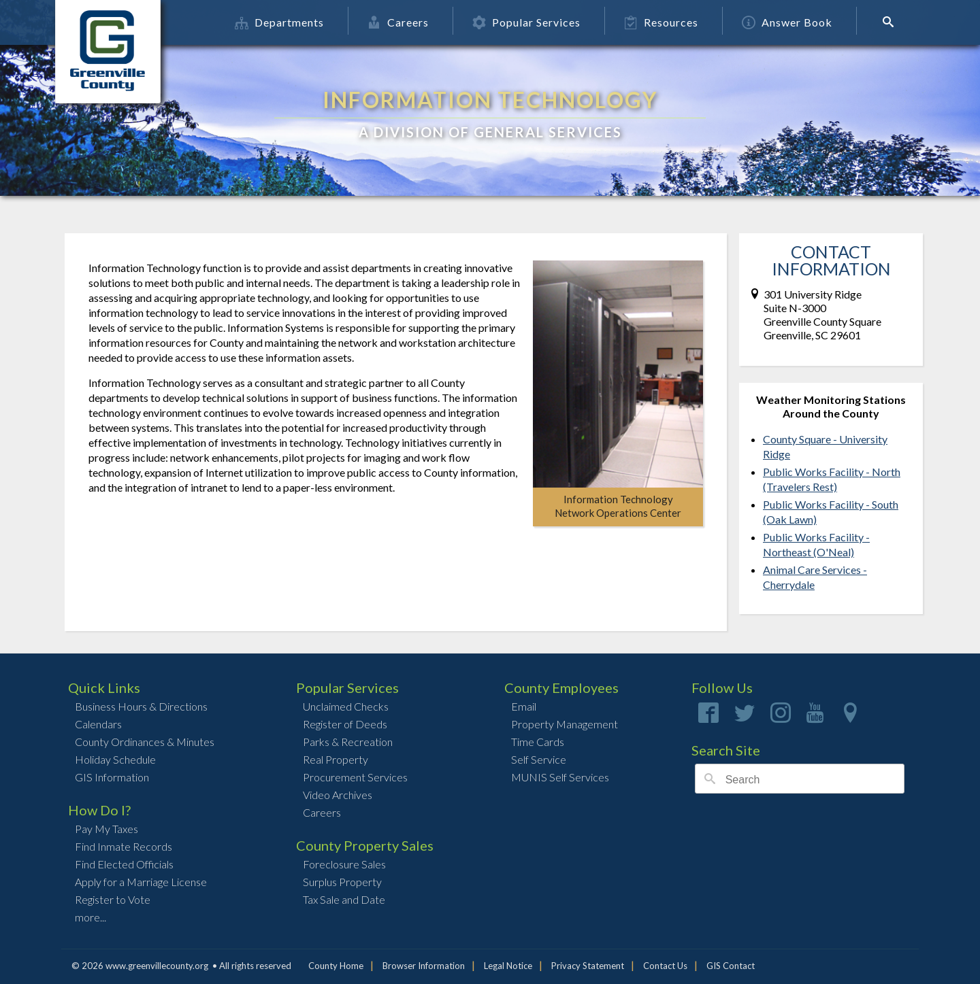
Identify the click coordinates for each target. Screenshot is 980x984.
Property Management (564, 723)
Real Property (335, 759)
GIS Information (112, 776)
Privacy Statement (587, 965)
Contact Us (665, 965)
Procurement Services (355, 776)
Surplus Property (342, 881)
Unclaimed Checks (346, 706)
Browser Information (423, 965)
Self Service (538, 759)
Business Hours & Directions (141, 706)
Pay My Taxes (106, 828)
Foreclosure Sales (344, 864)
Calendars (98, 723)
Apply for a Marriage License (141, 881)
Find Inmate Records (123, 846)
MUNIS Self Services (560, 776)
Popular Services (527, 22)
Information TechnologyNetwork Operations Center (618, 506)
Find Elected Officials (124, 864)
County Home (335, 965)
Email (523, 706)
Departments (280, 22)
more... (90, 917)
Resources (662, 22)
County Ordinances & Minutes (144, 741)
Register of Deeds (345, 723)
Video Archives (337, 794)
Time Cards (537, 741)
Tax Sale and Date (344, 899)
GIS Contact (730, 965)
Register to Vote (112, 899)
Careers (398, 22)
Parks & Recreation (348, 741)
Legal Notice (508, 965)
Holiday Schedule (115, 759)
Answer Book (787, 22)
